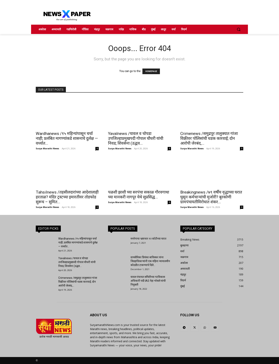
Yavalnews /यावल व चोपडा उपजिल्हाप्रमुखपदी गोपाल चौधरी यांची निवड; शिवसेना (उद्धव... (135, 138)
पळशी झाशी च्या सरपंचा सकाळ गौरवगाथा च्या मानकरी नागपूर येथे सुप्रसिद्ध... (138, 194)
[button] (238, 29)
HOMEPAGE (151, 71)
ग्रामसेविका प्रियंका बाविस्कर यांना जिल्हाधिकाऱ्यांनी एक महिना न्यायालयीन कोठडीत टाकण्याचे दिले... (150, 261)
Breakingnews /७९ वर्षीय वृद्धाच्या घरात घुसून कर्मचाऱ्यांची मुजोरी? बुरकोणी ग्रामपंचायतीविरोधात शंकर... (211, 197)
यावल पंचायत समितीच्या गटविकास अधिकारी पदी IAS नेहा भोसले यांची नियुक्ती (148, 280)
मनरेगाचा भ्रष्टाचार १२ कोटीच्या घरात (148, 238)
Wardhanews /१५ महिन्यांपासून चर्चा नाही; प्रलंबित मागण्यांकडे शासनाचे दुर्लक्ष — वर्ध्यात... (67, 138)
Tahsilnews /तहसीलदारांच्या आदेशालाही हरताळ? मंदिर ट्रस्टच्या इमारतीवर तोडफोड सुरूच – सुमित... (67, 197)
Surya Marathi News (47, 148)
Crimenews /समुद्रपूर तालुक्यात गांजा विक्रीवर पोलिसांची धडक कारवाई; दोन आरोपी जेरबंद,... (209, 138)
